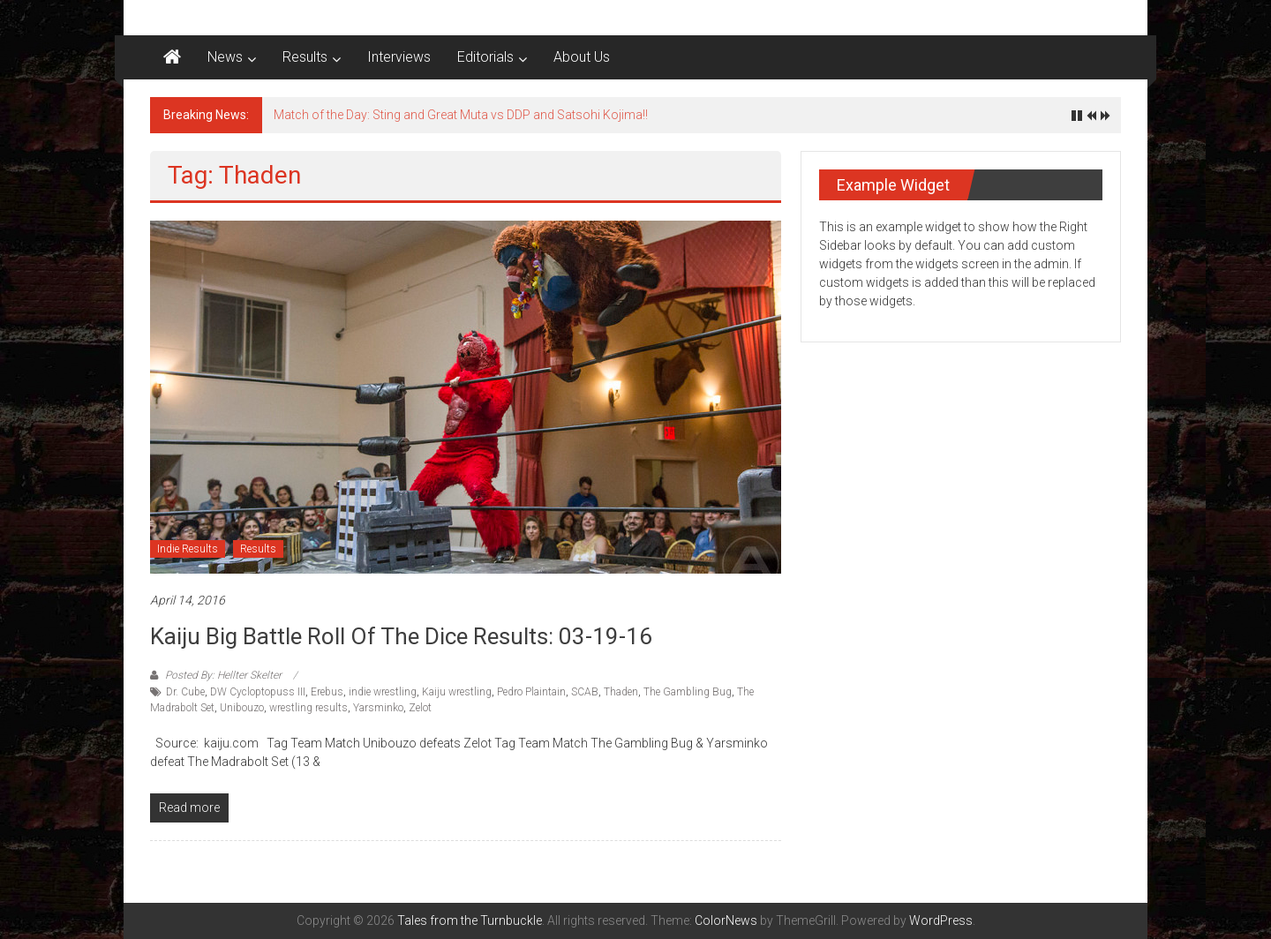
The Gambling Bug (687, 692)
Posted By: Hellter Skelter (223, 675)
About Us (581, 57)
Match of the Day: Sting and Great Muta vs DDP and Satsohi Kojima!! (461, 115)
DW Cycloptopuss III (257, 692)
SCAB (584, 692)
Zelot (420, 708)
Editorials (485, 57)
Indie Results (187, 549)
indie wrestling (383, 692)
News (225, 57)
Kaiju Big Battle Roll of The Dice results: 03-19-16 (401, 636)
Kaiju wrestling (457, 692)
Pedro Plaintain (531, 692)
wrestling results (308, 708)
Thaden (621, 692)
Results (304, 57)
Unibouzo (242, 708)
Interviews (399, 57)
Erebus (327, 692)
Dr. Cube (185, 692)
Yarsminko (378, 708)
